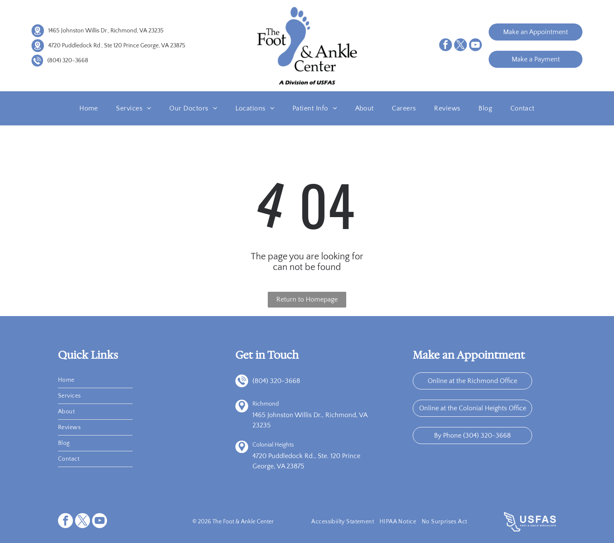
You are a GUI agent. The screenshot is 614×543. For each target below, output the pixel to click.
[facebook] (445, 45)
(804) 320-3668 (67, 60)
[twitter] (460, 45)
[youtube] (475, 45)
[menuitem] (88, 108)
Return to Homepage (307, 299)
